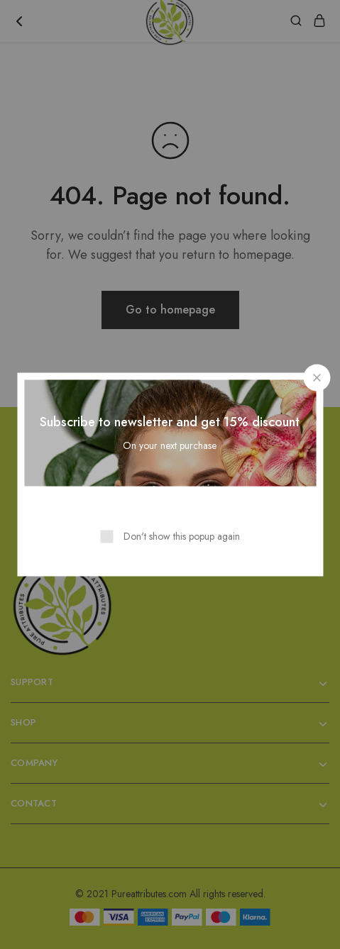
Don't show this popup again (182, 536)
